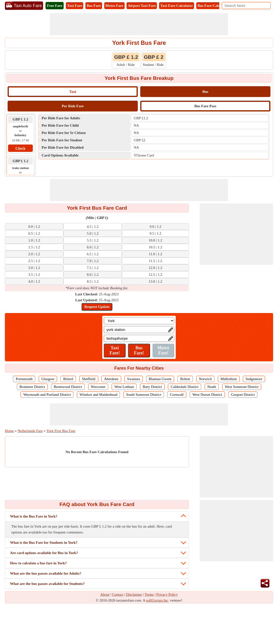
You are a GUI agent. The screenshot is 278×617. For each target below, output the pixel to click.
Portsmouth (24, 379)
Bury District (152, 387)
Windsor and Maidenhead (98, 395)
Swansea (133, 379)
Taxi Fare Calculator (176, 6)
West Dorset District (207, 395)
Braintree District (32, 387)
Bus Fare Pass (205, 106)
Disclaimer (134, 594)
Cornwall (177, 395)
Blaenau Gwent (160, 379)
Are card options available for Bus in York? (44, 553)
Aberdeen (111, 379)
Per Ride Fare (72, 106)
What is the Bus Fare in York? (33, 516)
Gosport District (243, 395)
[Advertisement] (139, 24)
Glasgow (47, 379)
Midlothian (228, 379)
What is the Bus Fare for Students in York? (44, 542)
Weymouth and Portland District (47, 395)
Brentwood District (68, 387)
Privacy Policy (167, 594)
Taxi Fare (74, 6)
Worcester (98, 387)
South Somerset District (143, 395)
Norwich (205, 379)
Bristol (68, 379)
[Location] (139, 320)
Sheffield (88, 379)
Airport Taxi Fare (142, 6)
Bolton (185, 379)
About (105, 594)
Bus (205, 92)
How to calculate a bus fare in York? (38, 563)
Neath (211, 387)
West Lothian (124, 387)
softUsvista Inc (157, 600)
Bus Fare (94, 6)
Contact (118, 594)
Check (20, 148)
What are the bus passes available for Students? (47, 584)
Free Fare (54, 6)
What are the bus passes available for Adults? (45, 573)
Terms (149, 594)
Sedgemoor (253, 379)
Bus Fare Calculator (213, 6)
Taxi (72, 92)
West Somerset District (242, 387)
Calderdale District (184, 387)
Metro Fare (114, 6)
